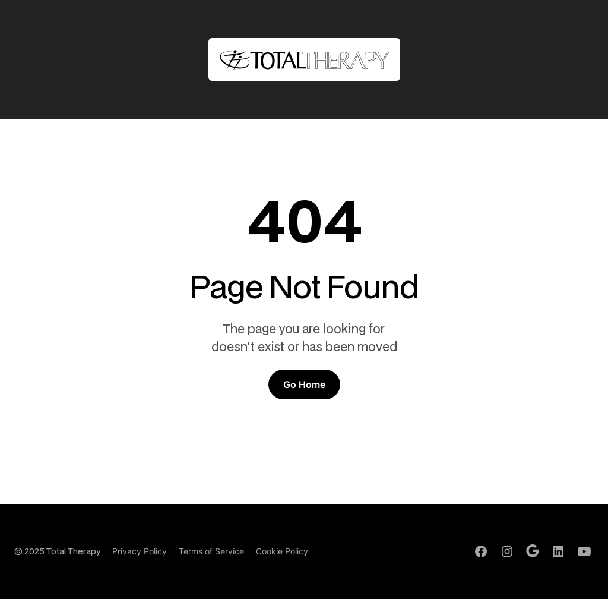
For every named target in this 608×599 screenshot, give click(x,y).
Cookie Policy (282, 551)
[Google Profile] (533, 551)
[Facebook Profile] (480, 551)
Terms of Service (211, 551)
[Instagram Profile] (507, 551)
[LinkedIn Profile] (558, 551)
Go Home (304, 384)
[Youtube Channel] (584, 551)
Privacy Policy (139, 551)
